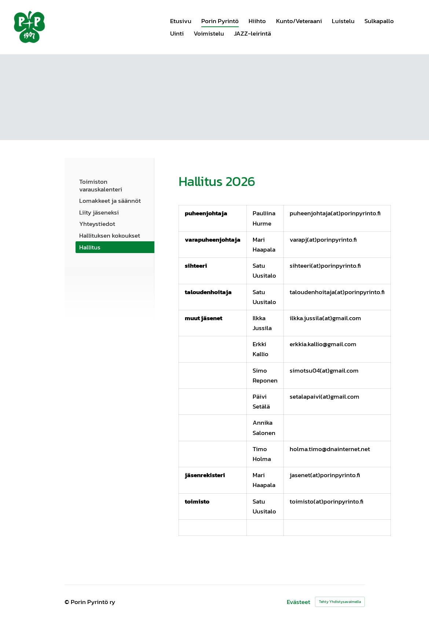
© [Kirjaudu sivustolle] (68, 602)
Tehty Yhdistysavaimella (340, 601)
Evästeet (298, 602)
